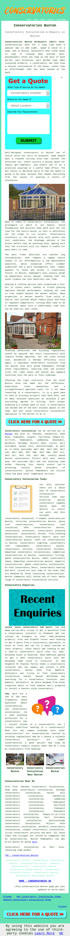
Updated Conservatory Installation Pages (27, 900)
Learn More (45, 933)
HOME (28, 19)
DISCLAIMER (61, 19)
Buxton (9, 434)
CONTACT (51, 19)
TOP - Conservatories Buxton (21, 855)
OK (61, 933)
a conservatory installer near (45, 679)
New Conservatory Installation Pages (39, 896)
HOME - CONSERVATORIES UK (35, 881)
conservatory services (27, 833)
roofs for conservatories (49, 540)
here (34, 842)
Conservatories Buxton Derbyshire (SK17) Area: (35, 42)
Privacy (62, 906)
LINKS (35, 19)
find (14, 787)
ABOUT (43, 19)
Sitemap (7, 896)
